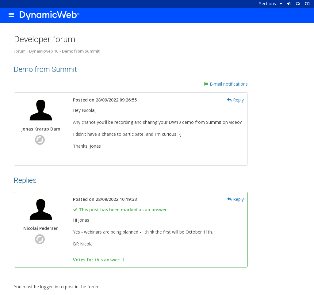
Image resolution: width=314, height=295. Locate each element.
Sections (270, 3)
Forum (19, 51)
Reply (235, 100)
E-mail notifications (226, 84)
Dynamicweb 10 (43, 51)
